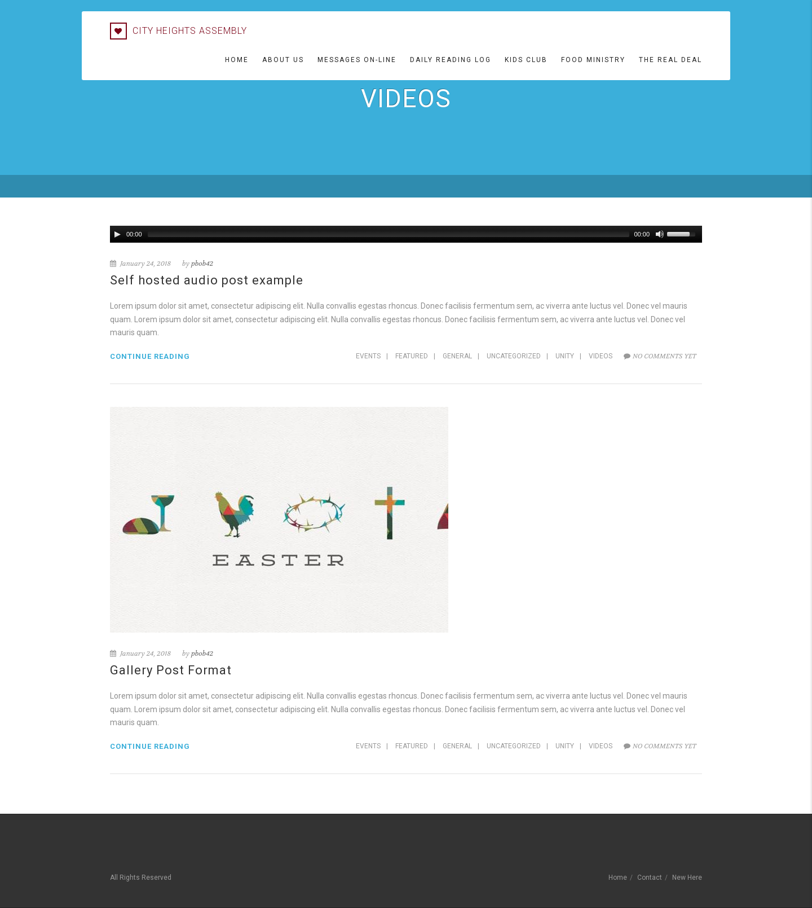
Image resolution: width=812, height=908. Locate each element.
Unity (564, 356)
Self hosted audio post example (206, 280)
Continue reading (150, 356)
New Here (687, 877)
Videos (600, 356)
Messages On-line (356, 60)
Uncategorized (514, 356)
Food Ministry (593, 60)
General (457, 356)
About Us (283, 60)
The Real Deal (670, 60)
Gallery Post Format (171, 670)
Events (368, 356)
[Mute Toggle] (659, 234)
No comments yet (660, 356)
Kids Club (526, 60)
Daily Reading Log (450, 60)
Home (237, 60)
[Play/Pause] (117, 234)
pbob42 (202, 263)
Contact (649, 877)
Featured (411, 356)
